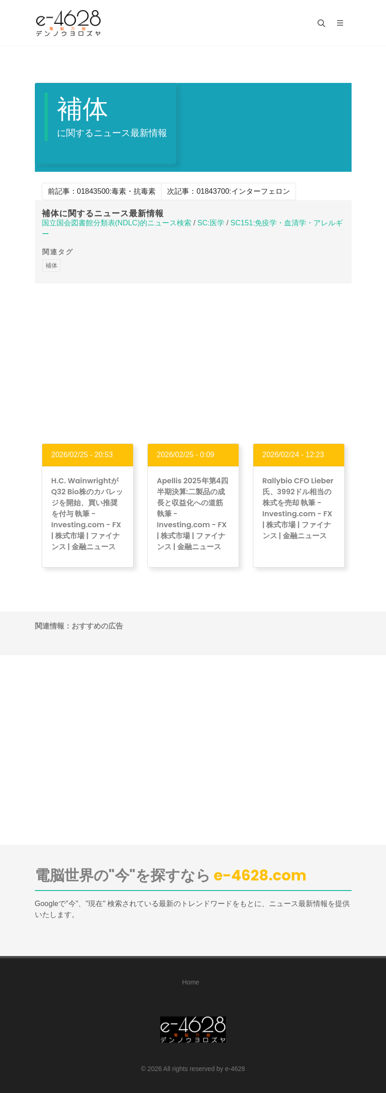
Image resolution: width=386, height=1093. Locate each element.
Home (190, 982)
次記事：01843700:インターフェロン (228, 191)
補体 (51, 265)
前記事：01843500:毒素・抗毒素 (102, 191)
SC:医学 (210, 223)
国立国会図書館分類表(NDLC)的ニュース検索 (116, 223)
